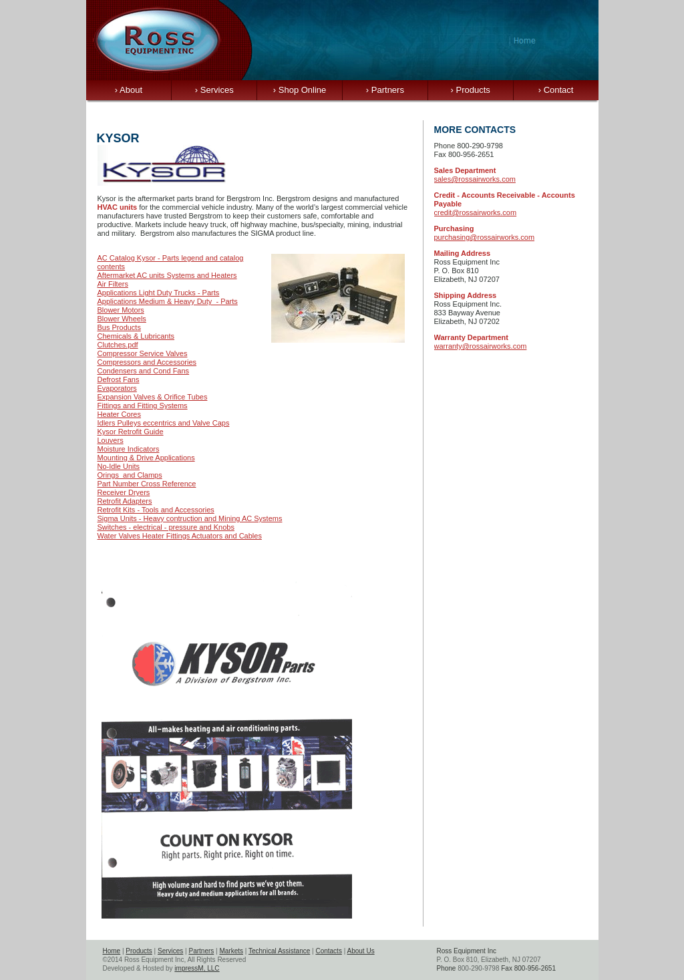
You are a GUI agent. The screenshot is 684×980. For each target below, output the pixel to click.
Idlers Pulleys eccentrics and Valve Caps (164, 423)
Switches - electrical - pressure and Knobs (166, 527)
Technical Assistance (279, 951)
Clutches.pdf (118, 345)
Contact (556, 90)
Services (214, 90)
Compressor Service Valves (143, 353)
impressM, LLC (196, 968)
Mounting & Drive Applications (146, 458)
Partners (385, 90)
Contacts (328, 951)
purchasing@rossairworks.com (484, 237)
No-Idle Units (119, 466)
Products (470, 90)
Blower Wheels (122, 319)
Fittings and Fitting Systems (143, 405)
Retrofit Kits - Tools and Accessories (156, 510)
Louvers (111, 440)
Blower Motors (121, 310)
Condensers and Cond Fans (144, 371)
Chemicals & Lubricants (136, 336)
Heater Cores (119, 414)
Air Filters (113, 284)
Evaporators (117, 388)
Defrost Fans (119, 379)
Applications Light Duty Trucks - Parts (159, 293)
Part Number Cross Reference (147, 484)
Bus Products (119, 327)
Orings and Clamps (130, 475)
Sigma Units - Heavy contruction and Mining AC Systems (190, 518)
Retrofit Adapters (125, 501)
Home (112, 951)
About (128, 90)
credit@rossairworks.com (475, 212)
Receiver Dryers (124, 492)
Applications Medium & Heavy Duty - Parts (168, 301)
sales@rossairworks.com (475, 179)
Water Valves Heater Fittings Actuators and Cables (180, 536)
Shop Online (300, 90)
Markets (231, 951)
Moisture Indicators (129, 449)
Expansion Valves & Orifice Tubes (153, 397)
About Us (361, 951)
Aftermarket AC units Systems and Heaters (167, 275)
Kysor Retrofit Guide (131, 432)
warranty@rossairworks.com (480, 346)
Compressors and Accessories (147, 362)
